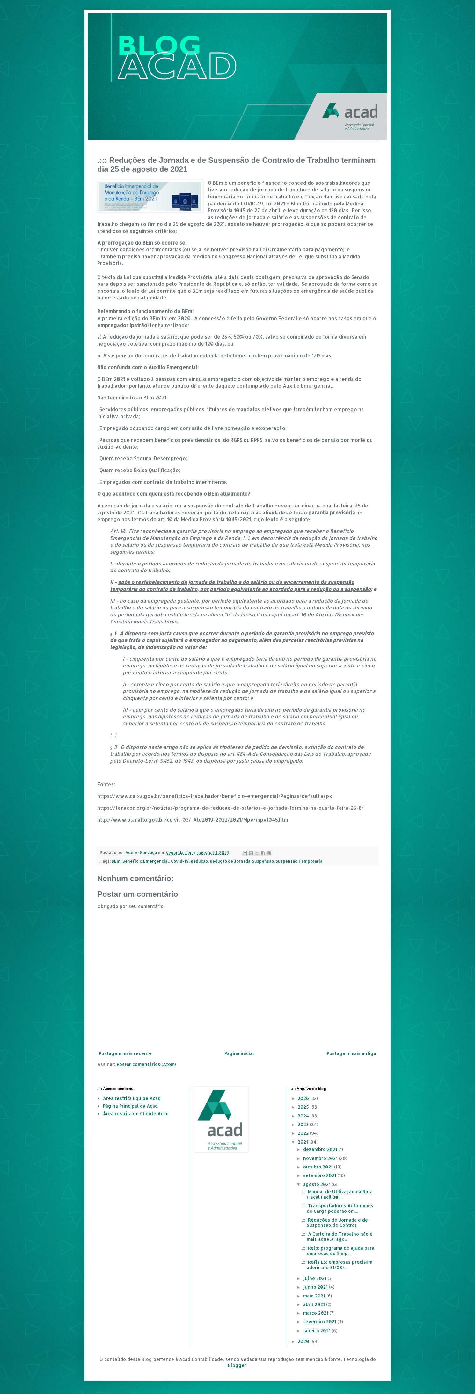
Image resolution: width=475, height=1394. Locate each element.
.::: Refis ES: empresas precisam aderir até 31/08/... (337, 1264)
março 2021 (316, 1313)
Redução (199, 861)
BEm (116, 861)
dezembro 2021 (321, 1149)
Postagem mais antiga (351, 1053)
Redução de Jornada (230, 861)
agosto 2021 (317, 1184)
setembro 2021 (320, 1175)
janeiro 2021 (317, 1330)
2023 (304, 1124)
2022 (304, 1133)
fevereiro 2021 (320, 1321)
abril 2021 (314, 1304)
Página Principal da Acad (130, 1106)
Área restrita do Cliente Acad (136, 1113)
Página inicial (239, 1053)
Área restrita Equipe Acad (132, 1098)
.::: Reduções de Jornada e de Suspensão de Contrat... (335, 1222)
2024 (304, 1115)
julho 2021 (315, 1278)
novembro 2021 (321, 1158)
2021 (303, 1142)
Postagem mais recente (125, 1053)
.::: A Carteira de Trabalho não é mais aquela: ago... (337, 1236)
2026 (304, 1098)
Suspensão (263, 861)
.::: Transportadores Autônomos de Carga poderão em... (337, 1208)
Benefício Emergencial (145, 861)
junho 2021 (316, 1287)
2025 (304, 1107)
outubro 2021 (318, 1166)
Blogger (237, 1365)
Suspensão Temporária (299, 861)
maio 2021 (314, 1295)
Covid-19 (180, 861)
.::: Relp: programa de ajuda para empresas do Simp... (338, 1250)
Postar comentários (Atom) (146, 1064)
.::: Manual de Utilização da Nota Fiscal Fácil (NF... (337, 1194)
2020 (304, 1341)
